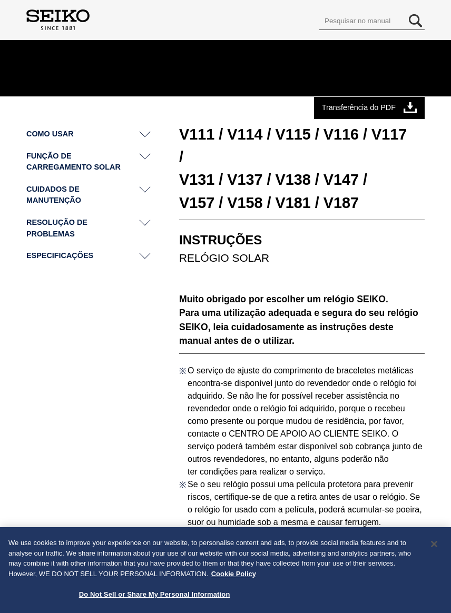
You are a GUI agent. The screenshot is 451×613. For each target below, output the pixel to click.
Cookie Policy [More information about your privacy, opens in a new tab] (233, 577)
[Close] (434, 547)
